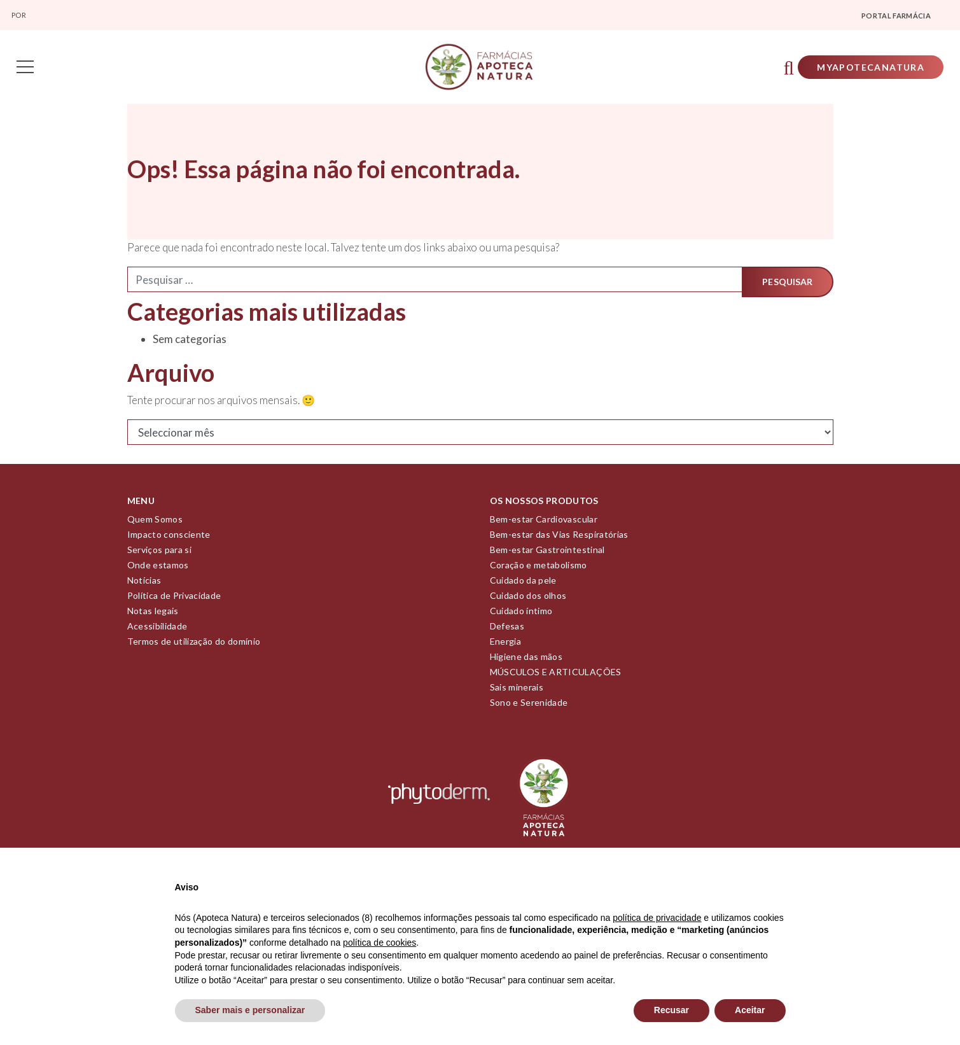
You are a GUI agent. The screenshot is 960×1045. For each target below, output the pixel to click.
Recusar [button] (671, 1010)
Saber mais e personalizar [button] (250, 1010)
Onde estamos (158, 569)
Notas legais (153, 615)
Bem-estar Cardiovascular (543, 523)
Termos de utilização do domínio (194, 645)
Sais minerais (517, 691)
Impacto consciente (169, 538)
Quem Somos (155, 523)
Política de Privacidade (174, 599)
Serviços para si (159, 554)
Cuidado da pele (523, 584)
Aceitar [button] (750, 1010)
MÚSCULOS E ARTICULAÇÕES (556, 676)
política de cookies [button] (379, 942)
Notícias (144, 584)
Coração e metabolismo (538, 569)
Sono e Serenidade (529, 706)
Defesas (507, 630)
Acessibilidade (157, 630)
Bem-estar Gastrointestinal (547, 554)
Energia (505, 645)
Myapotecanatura (867, 69)
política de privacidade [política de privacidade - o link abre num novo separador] (657, 918)
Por (19, 15)
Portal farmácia (896, 15)
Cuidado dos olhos (528, 599)
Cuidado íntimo (521, 615)
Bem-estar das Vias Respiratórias (559, 538)
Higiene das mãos (526, 661)
